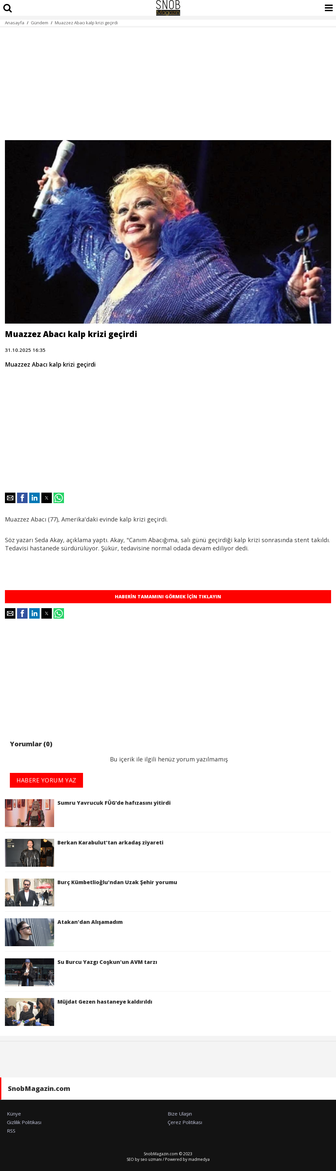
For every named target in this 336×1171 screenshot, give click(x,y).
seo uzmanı (151, 1159)
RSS (11, 1130)
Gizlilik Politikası (24, 1122)
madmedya (199, 1159)
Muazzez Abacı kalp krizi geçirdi (86, 23)
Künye (14, 1113)
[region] (168, 80)
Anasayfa (14, 23)
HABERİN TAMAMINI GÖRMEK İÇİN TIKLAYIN (168, 596)
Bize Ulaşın (180, 1113)
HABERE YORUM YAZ (46, 780)
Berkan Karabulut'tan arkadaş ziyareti (84, 853)
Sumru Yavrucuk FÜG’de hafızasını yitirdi (88, 813)
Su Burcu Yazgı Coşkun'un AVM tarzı (81, 972)
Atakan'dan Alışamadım (64, 932)
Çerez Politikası (185, 1122)
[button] (10, 498)
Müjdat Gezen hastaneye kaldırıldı (78, 1012)
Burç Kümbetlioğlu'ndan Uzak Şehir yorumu (91, 892)
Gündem (39, 23)
